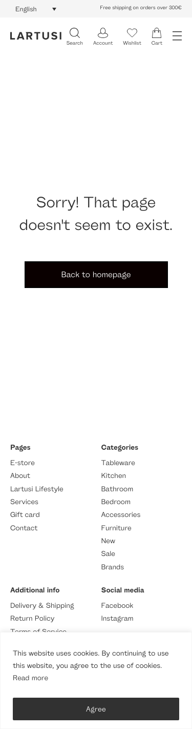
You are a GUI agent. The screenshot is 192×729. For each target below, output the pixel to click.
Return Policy (32, 618)
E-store (22, 462)
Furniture (116, 528)
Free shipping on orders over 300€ (141, 8)
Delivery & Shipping (42, 605)
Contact (23, 528)
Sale (108, 553)
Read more (30, 678)
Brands (112, 567)
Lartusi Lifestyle (36, 489)
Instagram (117, 618)
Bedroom (116, 501)
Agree (96, 708)
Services (24, 501)
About (20, 475)
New (108, 540)
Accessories (121, 514)
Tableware (118, 462)
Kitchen (113, 475)
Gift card (25, 514)
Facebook (117, 605)
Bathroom (117, 489)
